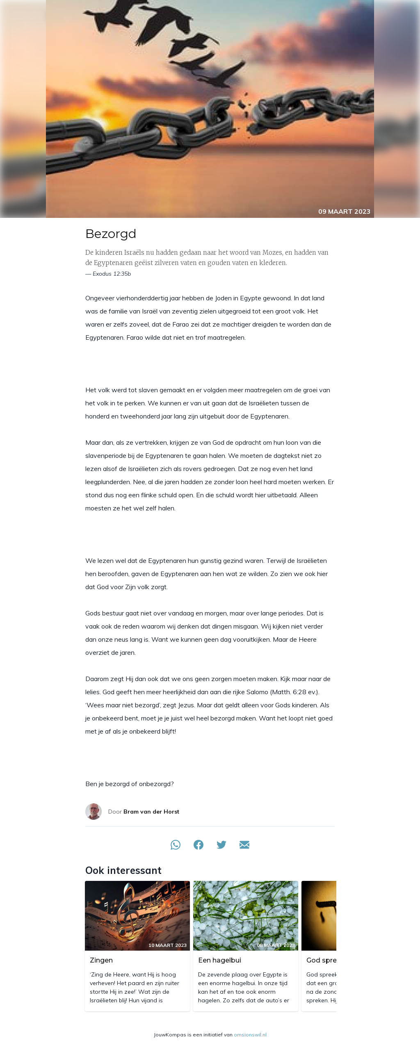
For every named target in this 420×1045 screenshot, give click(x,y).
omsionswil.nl (250, 1034)
